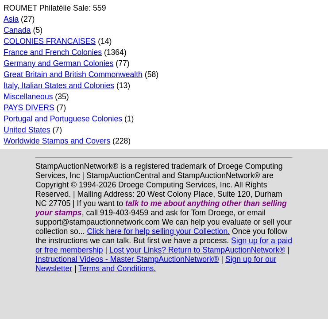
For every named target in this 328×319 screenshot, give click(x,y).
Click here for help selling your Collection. (158, 231)
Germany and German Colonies (58, 63)
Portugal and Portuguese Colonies (63, 118)
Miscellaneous (28, 96)
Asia (11, 19)
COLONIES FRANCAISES (50, 41)
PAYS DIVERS (29, 107)
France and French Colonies (53, 52)
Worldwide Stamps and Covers (57, 140)
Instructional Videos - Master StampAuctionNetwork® (127, 259)
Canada (17, 30)
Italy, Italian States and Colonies (59, 85)
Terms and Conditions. (117, 268)
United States (27, 129)
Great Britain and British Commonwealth (73, 74)
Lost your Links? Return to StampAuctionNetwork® (197, 249)
